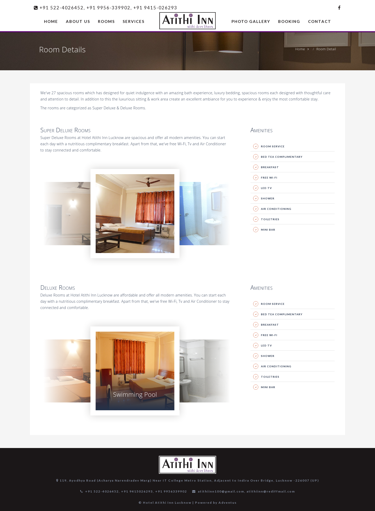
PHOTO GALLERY (251, 21)
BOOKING (289, 21)
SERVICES (134, 21)
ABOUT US (78, 21)
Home (300, 49)
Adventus (227, 502)
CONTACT (319, 21)
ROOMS (106, 21)
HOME (51, 21)
